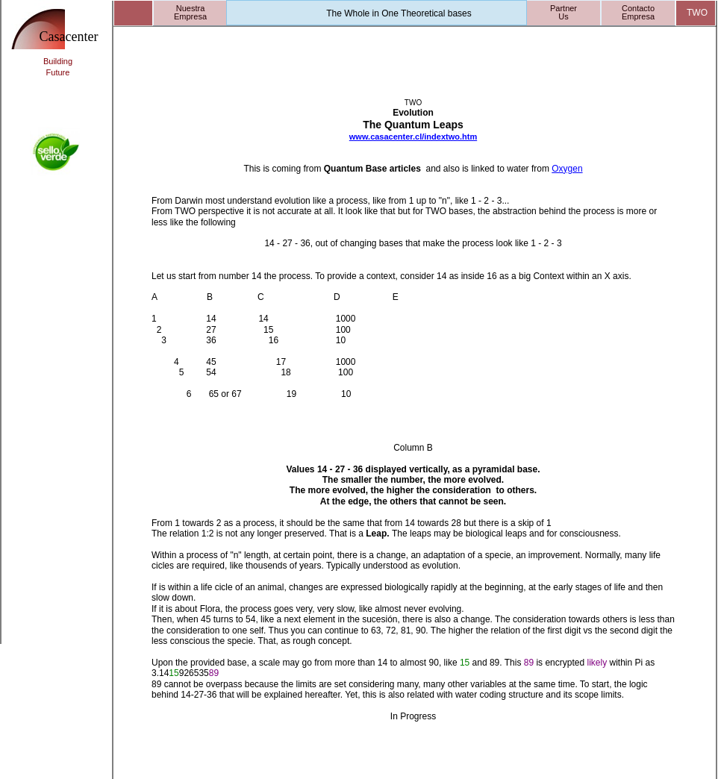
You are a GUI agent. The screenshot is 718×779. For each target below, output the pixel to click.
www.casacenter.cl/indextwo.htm (413, 136)
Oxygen (567, 168)
